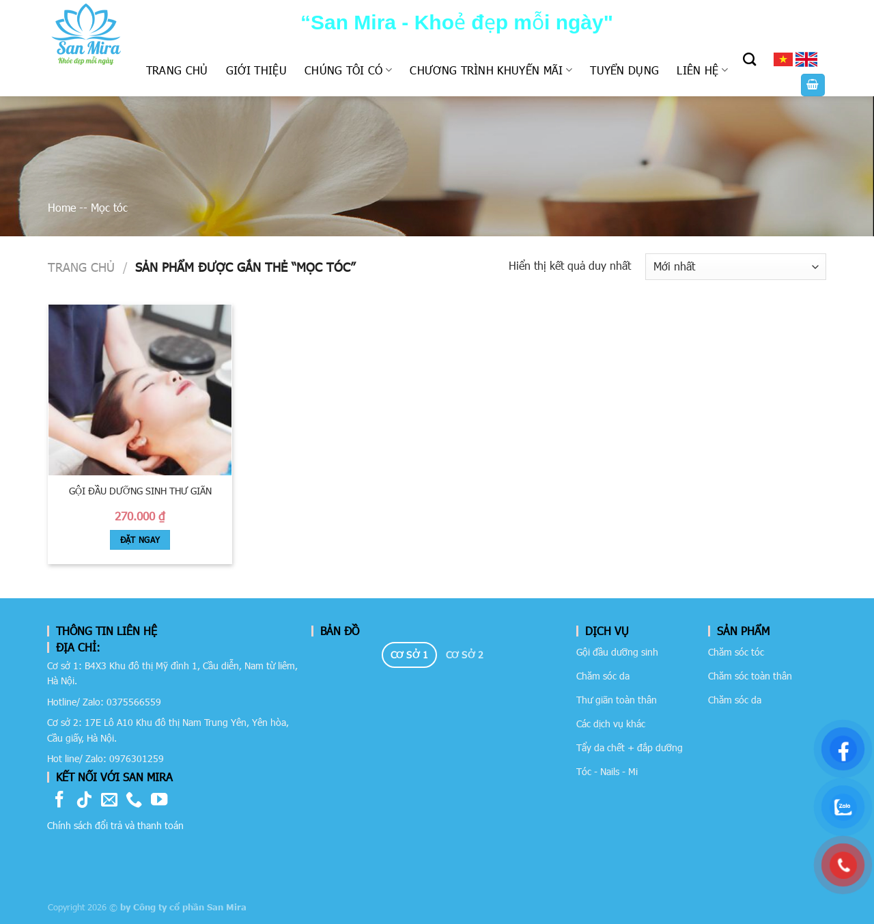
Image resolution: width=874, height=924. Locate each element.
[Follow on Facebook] (59, 801)
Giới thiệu (256, 70)
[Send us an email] (109, 801)
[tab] (409, 655)
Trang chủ (177, 70)
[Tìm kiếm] (749, 59)
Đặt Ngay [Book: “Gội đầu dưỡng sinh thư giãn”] (140, 539)
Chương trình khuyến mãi (491, 70)
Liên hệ (702, 70)
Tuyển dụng (624, 70)
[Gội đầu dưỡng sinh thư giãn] (139, 390)
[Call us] (134, 801)
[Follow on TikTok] (84, 801)
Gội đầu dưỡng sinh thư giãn (140, 490)
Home (62, 207)
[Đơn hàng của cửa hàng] (735, 266)
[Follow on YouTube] (159, 801)
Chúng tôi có (348, 70)
